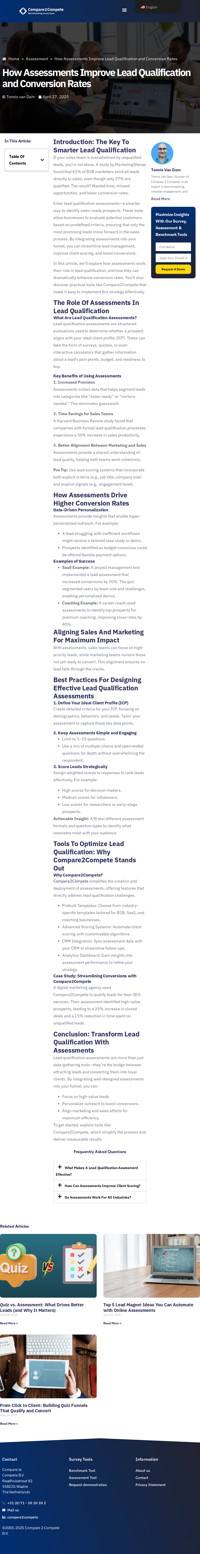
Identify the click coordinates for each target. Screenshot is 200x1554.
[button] (124, 10)
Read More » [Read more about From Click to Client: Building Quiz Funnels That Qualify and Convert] (9, 1424)
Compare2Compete (70, 881)
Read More (160, 198)
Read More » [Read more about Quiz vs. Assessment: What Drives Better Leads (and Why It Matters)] (9, 1323)
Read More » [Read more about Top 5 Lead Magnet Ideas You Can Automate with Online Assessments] (112, 1323)
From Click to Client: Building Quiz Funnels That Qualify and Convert (44, 1408)
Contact (9, 1459)
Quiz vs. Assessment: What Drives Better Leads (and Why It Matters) (42, 1307)
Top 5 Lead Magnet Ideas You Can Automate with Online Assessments (148, 1307)
